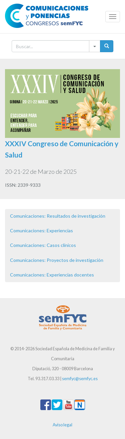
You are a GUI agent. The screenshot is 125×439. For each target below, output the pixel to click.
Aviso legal (62, 424)
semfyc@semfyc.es (80, 378)
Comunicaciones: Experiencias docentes (52, 274)
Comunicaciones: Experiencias (41, 230)
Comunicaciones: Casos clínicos (43, 245)
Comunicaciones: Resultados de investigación (57, 216)
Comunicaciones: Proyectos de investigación (56, 260)
